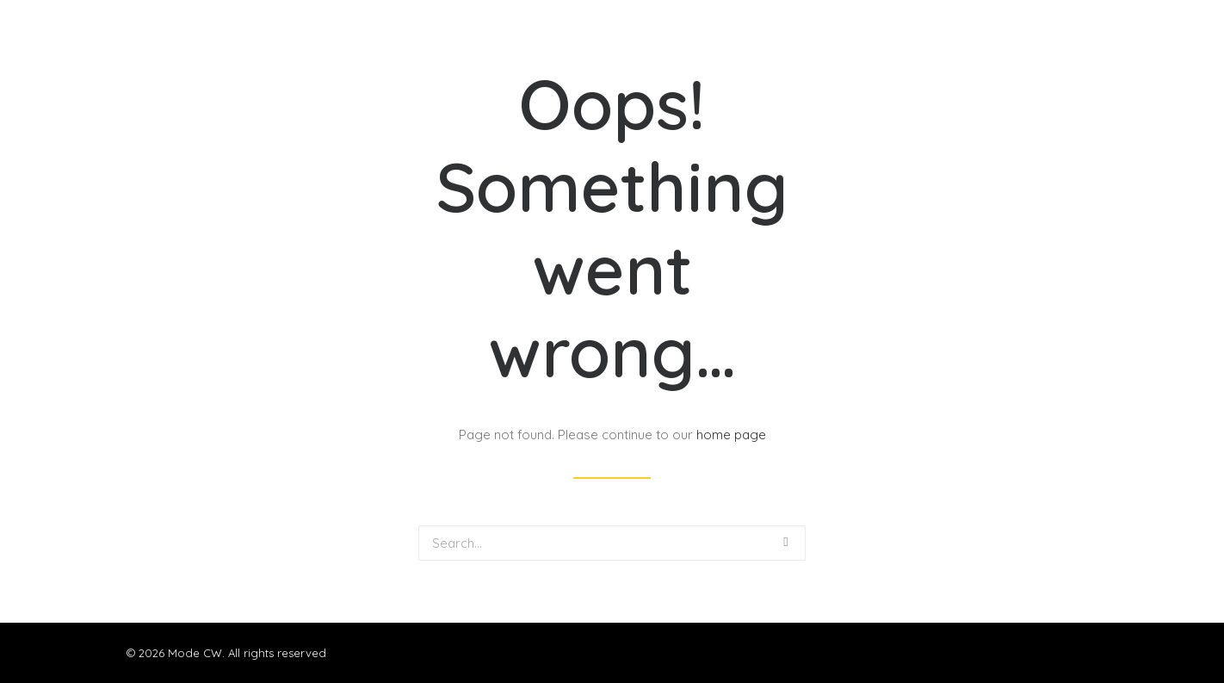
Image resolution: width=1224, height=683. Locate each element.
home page (731, 434)
